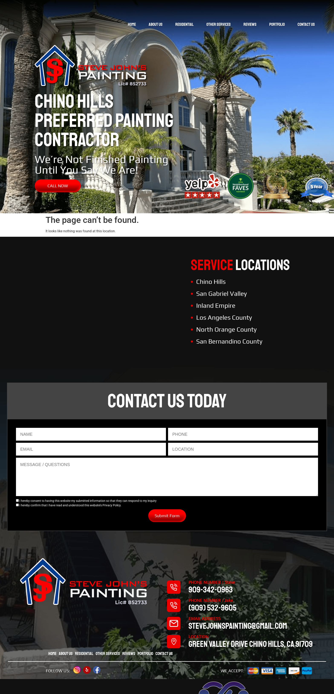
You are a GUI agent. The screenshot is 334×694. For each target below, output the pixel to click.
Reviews (249, 24)
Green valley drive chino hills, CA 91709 (251, 644)
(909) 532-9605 (212, 608)
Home (132, 24)
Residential (184, 24)
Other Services (218, 24)
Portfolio (277, 24)
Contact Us (306, 24)
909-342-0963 (211, 589)
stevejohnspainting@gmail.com (238, 626)
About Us (156, 24)
